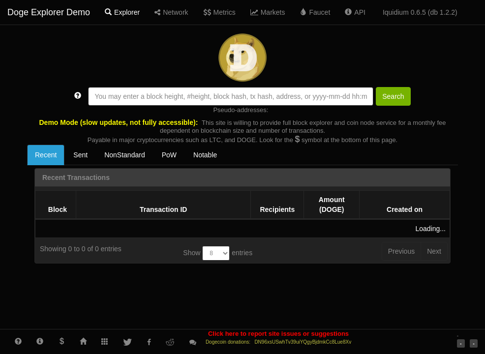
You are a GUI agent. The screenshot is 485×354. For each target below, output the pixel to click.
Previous (401, 251)
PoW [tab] (169, 155)
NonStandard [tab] (124, 155)
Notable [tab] (205, 155)
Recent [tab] (46, 155)
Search (393, 96)
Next (434, 251)
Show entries (217, 253)
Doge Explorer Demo (48, 12)
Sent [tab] (80, 155)
